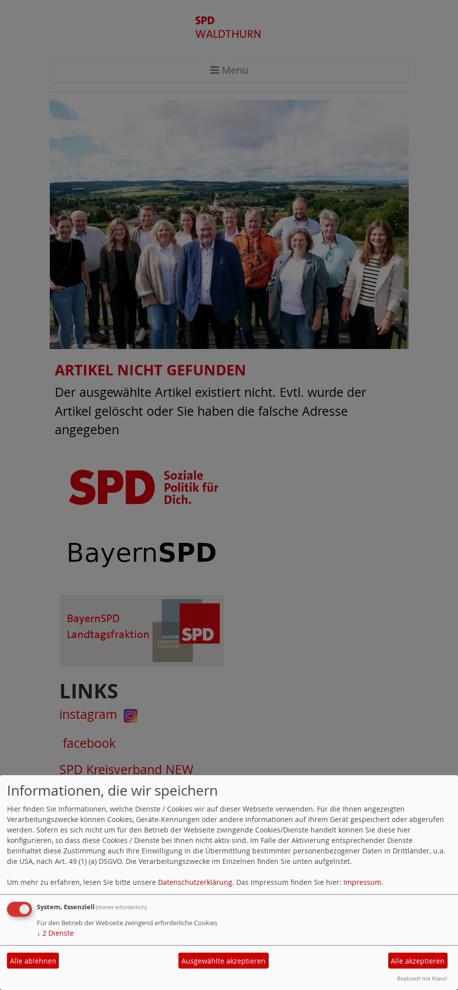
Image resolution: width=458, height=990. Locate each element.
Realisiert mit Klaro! (422, 978)
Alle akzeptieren (418, 961)
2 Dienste (55, 933)
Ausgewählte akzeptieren (223, 961)
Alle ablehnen (33, 961)
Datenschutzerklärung (195, 882)
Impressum (362, 882)
